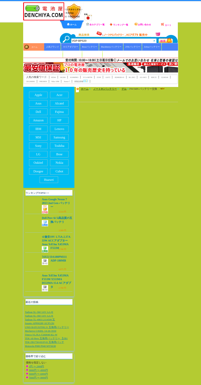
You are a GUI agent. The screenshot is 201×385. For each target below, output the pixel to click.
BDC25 (153, 77)
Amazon (38, 120)
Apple (38, 95)
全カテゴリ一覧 (95, 24)
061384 (63, 77)
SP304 (53, 77)
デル (124, 89)
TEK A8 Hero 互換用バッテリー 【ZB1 (46, 338)
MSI (38, 137)
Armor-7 (67, 81)
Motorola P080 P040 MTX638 (40, 346)
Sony (38, 145)
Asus (38, 103)
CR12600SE (30, 81)
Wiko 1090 (55, 81)
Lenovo (59, 129)
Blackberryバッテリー (111, 47)
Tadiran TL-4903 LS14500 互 (40, 319)
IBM (38, 129)
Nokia (59, 162)
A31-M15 (143, 77)
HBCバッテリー (72, 54)
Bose (59, 154)
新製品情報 (81, 81)
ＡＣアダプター (70, 47)
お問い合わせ (142, 24)
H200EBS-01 (119, 77)
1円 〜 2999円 (36, 366)
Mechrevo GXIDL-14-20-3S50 (40, 331)
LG (38, 154)
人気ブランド (52, 47)
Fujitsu (59, 111)
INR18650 (43, 81)
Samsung (59, 137)
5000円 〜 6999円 (38, 374)
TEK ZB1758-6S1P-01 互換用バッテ (44, 342)
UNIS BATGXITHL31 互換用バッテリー (47, 327)
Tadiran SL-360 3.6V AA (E (39, 312)
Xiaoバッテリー (53, 54)
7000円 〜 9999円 (38, 377)
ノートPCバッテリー (105, 89)
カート (166, 24)
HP (59, 120)
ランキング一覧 (119, 24)
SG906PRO (74, 77)
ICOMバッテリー (92, 54)
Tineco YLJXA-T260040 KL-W (41, 334)
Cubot (59, 171)
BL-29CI (132, 77)
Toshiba (59, 145)
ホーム (72, 24)
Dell (38, 111)
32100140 (164, 77)
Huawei (49, 179)
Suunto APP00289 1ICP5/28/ (39, 323)
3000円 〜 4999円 (38, 370)
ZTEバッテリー (132, 47)
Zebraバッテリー (152, 47)
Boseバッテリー (89, 47)
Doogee (38, 171)
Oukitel (38, 162)
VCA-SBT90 (87, 77)
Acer (59, 95)
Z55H (99, 77)
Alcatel (59, 103)
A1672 (107, 77)
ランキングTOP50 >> (37, 192)
